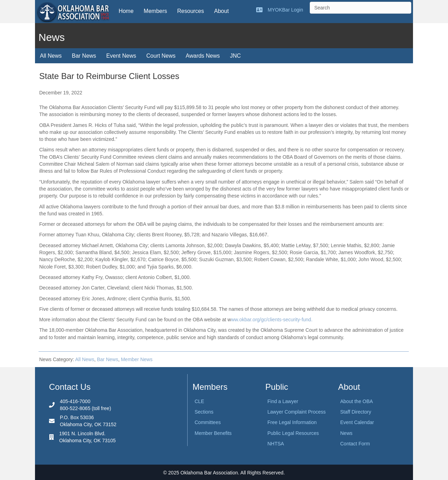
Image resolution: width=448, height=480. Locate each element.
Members (155, 11)
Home (126, 11)
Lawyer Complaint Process (296, 412)
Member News (136, 359)
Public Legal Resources (293, 433)
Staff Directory (355, 412)
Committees (208, 422)
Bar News (84, 56)
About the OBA (356, 401)
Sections (204, 412)
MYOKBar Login (285, 10)
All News (51, 56)
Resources (190, 11)
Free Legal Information (292, 422)
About (221, 11)
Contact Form (355, 443)
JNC (235, 56)
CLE (199, 401)
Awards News (203, 56)
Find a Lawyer (282, 401)
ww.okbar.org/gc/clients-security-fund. (272, 319)
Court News (161, 56)
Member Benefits (213, 433)
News (346, 433)
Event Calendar (357, 422)
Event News (121, 56)
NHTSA (275, 443)
